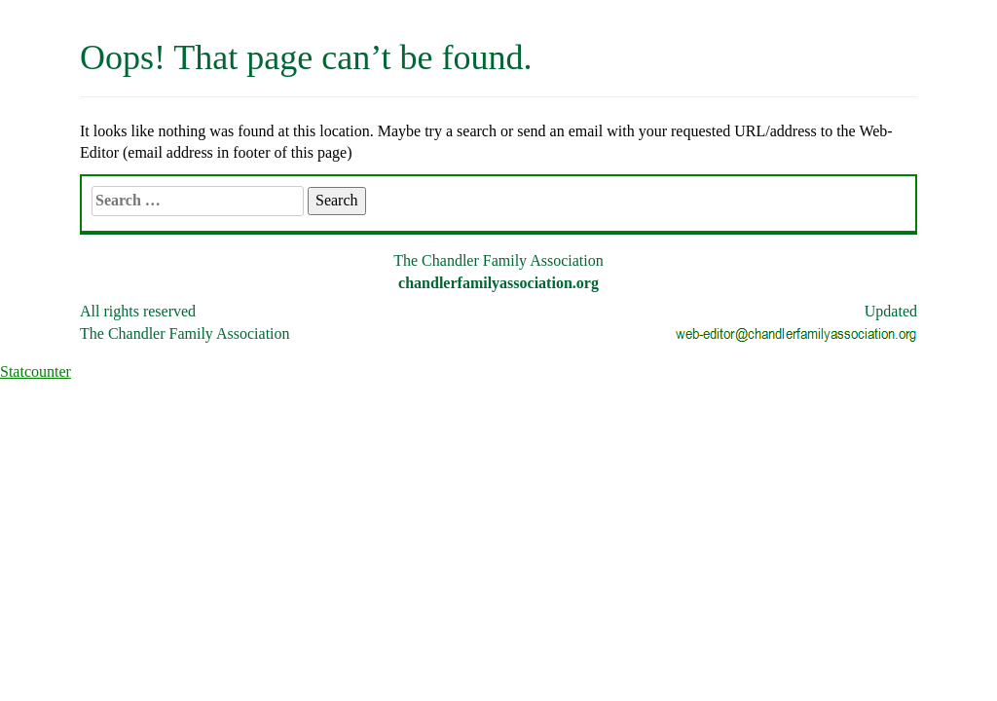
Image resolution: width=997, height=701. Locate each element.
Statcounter (35, 371)
